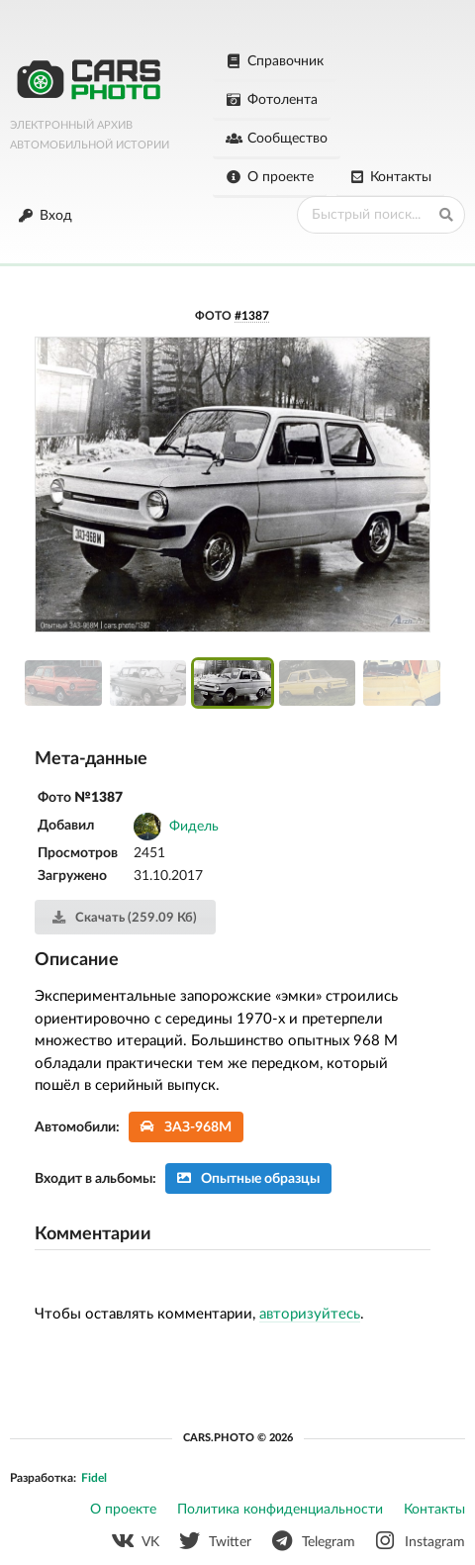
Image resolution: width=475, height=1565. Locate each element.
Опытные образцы (249, 1178)
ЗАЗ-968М (187, 1127)
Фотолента (272, 100)
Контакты (390, 177)
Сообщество (277, 139)
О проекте (270, 177)
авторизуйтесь (309, 1314)
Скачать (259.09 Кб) (124, 918)
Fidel (94, 1478)
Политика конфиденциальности (280, 1509)
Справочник (275, 61)
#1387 (252, 316)
